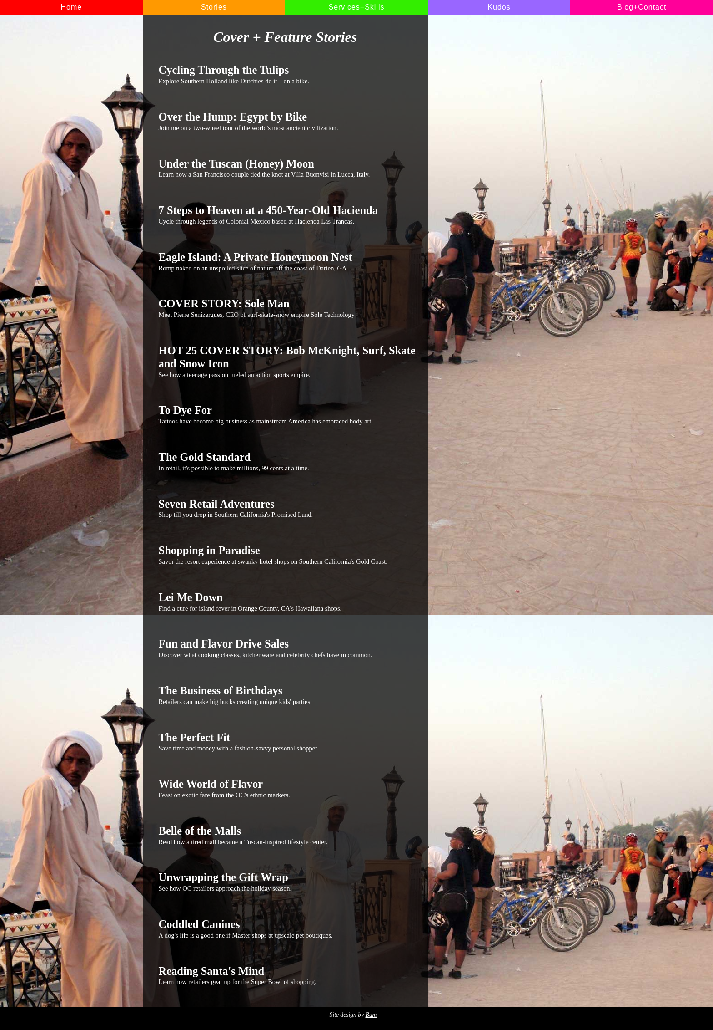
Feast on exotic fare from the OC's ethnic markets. (288, 788)
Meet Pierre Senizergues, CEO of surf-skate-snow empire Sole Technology (288, 307)
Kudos (498, 7)
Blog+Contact (642, 7)
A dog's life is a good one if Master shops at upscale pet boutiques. (288, 928)
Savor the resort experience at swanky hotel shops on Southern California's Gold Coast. (288, 554)
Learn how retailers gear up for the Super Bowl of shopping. (288, 975)
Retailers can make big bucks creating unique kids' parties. (288, 694)
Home (71, 7)
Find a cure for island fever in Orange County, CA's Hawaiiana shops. (288, 601)
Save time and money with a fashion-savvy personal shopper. (288, 741)
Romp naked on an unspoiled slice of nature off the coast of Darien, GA (288, 261)
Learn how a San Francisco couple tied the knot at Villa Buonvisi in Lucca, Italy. (288, 168)
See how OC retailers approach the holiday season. (288, 881)
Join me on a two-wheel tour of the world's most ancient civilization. (288, 121)
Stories (214, 7)
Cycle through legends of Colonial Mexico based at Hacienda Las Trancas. (288, 214)
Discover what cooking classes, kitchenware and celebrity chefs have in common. (288, 647)
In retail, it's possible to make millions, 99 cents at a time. (288, 461)
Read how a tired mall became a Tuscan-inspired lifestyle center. (288, 835)
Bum (371, 1014)
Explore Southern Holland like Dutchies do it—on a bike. (288, 74)
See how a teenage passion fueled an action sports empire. (288, 361)
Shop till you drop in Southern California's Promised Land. (288, 508)
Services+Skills (356, 7)
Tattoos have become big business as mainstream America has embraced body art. (288, 414)
